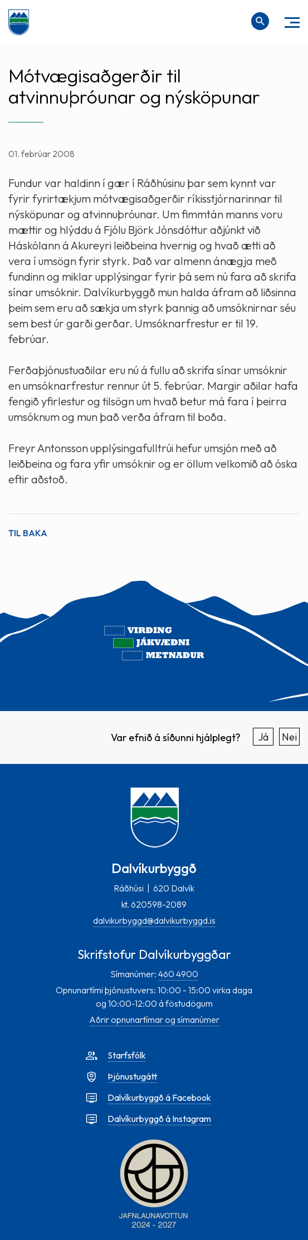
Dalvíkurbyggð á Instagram (159, 1118)
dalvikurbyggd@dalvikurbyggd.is (154, 920)
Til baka (27, 532)
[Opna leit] (260, 21)
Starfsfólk (126, 1055)
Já (263, 737)
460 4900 (178, 973)
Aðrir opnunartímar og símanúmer (154, 1019)
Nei (289, 737)
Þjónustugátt (132, 1076)
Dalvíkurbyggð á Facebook (159, 1097)
